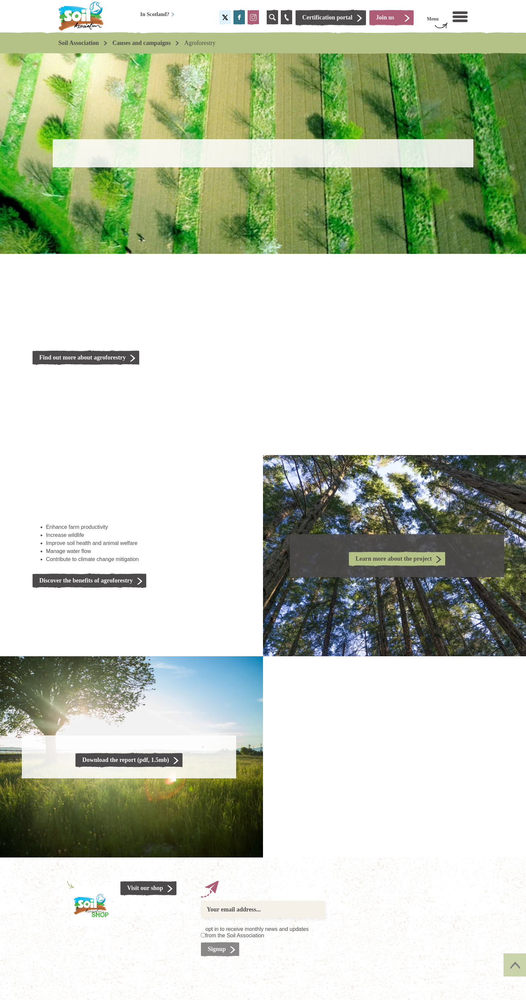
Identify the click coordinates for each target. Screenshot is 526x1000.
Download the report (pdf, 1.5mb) (125, 760)
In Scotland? (157, 14)
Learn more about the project (394, 558)
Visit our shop (145, 888)
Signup (217, 949)
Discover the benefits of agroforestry (86, 580)
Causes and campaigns (141, 43)
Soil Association (78, 43)
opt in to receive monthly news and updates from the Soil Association (257, 932)
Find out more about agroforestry (82, 357)
